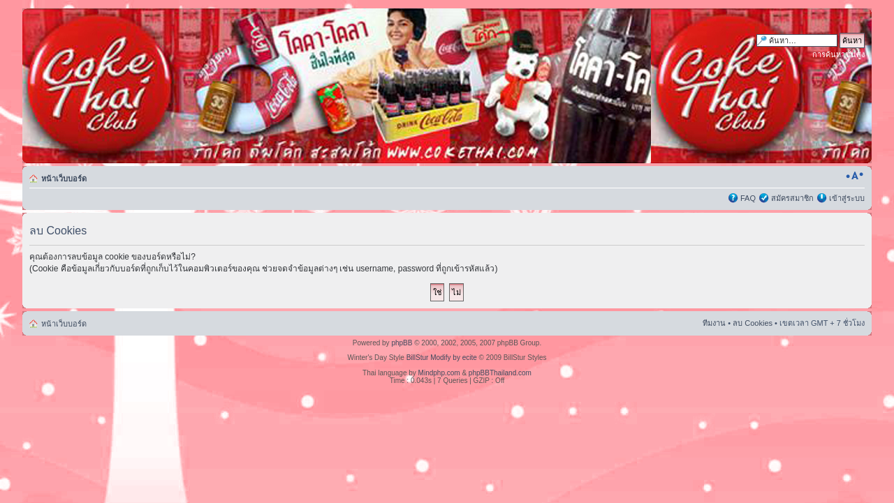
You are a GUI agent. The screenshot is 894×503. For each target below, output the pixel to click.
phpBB (401, 343)
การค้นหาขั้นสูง (838, 54)
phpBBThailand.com (500, 373)
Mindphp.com (439, 373)
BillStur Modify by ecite (441, 357)
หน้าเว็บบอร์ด (64, 178)
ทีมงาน (714, 323)
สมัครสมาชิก (792, 198)
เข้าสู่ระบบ (847, 198)
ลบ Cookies (752, 323)
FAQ (748, 198)
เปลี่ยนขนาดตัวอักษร (854, 176)
